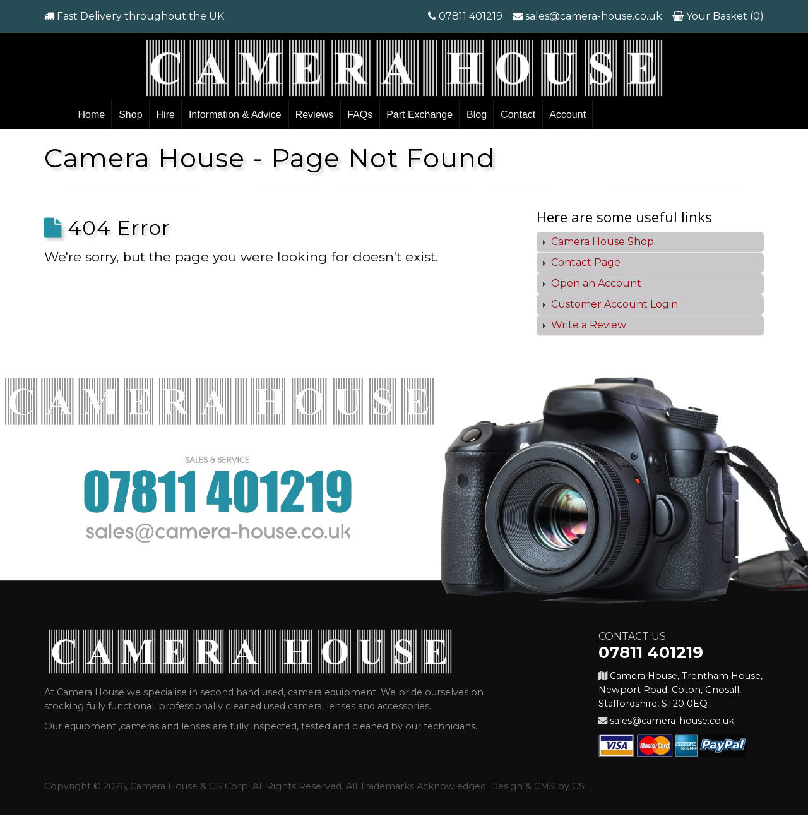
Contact (518, 114)
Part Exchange (419, 114)
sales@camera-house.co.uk (593, 16)
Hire (166, 114)
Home (91, 114)
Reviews (314, 114)
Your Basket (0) (724, 16)
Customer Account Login (613, 304)
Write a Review (587, 325)
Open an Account (595, 283)
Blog (476, 114)
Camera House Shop (601, 242)
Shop (130, 114)
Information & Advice (235, 114)
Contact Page (585, 262)
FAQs (359, 114)
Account (567, 114)
